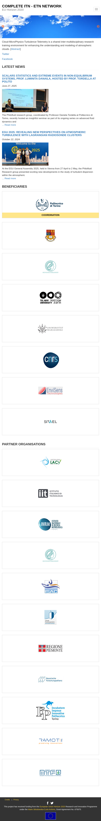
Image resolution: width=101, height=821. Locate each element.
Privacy (16, 800)
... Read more (9, 125)
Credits (7, 800)
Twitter (5, 54)
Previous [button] (3, 26)
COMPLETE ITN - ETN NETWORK (32, 6)
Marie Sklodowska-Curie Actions (41, 809)
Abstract (15, 49)
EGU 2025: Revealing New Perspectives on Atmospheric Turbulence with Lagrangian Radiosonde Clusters (44, 134)
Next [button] (98, 26)
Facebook (7, 59)
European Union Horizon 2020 (52, 806)
